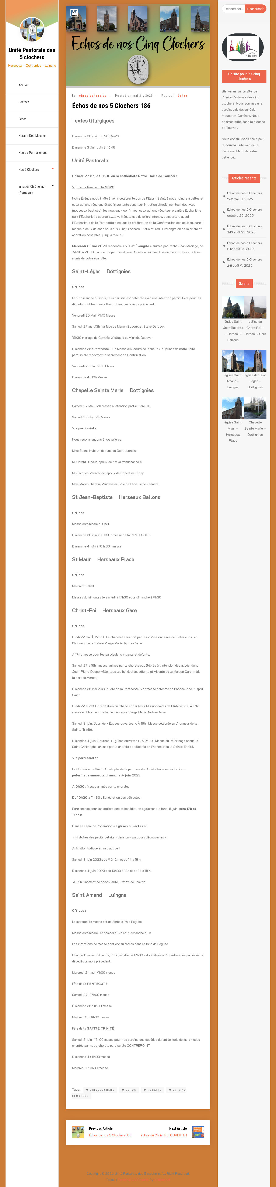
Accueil (23, 85)
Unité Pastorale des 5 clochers (32, 54)
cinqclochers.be (93, 95)
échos (22, 119)
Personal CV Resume (133, 1179)
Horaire (153, 1089)
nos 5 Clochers (28, 170)
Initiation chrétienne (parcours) (31, 190)
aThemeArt (162, 1179)
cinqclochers (100, 1089)
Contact (23, 102)
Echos (129, 1089)
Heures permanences (32, 153)
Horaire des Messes (32, 136)
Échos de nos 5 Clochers (244, 209)
